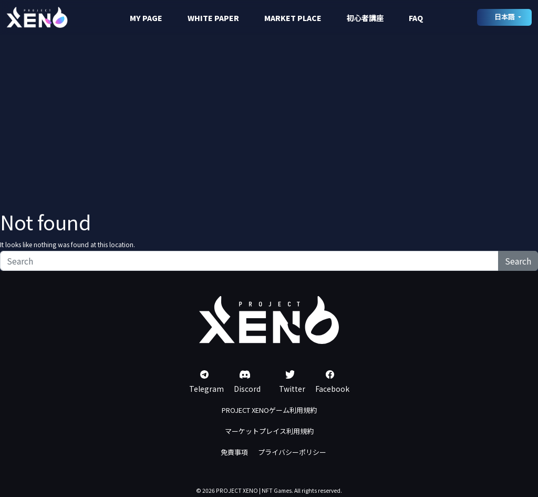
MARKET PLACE (293, 18)
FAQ (416, 18)
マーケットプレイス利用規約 (269, 431)
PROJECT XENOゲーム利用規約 (269, 410)
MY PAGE (146, 18)
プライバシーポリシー (292, 452)
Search (518, 261)
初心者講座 (365, 18)
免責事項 (234, 452)
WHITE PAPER (213, 18)
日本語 (505, 17)
